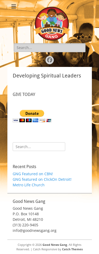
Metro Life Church (29, 184)
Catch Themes (72, 249)
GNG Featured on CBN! (33, 173)
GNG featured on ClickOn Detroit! (42, 179)
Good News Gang (55, 245)
